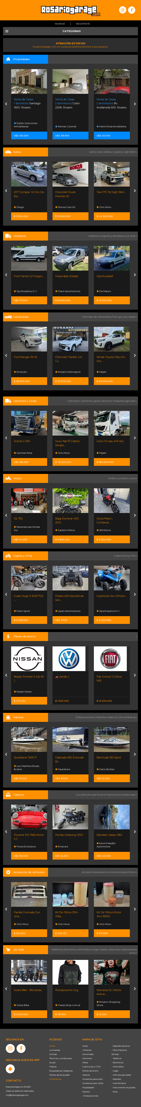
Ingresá (60, 23)
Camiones (87, 1058)
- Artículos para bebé (121, 1075)
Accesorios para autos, (95, 872)
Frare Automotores (67, 291)
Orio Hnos (104, 207)
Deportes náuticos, (106, 717)
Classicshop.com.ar (67, 1005)
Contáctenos (55, 1079)
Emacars (20, 372)
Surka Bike (21, 1005)
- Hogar (115, 1071)
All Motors (104, 530)
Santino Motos (65, 530)
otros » (133, 952)
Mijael (101, 372)
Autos (85, 1046)
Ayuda (52, 1062)
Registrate (83, 23)
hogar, (96, 949)
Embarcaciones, (85, 717)
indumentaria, (129, 949)
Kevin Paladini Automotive (106, 845)
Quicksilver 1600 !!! (25, 757)
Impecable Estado (66, 276)
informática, (85, 949)
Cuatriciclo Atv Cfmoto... (112, 596)
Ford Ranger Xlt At (25, 357)
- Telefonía (116, 1058)
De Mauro (104, 291)
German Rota (23, 452)
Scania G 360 (22, 441)
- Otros (115, 1091)
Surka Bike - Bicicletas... (28, 990)
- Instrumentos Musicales (123, 1087)
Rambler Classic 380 (109, 835)
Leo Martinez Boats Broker (26, 767)
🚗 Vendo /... (62, 676)
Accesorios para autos (92, 1079)
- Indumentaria (119, 1083)
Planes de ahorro (90, 1071)
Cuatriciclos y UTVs (91, 1066)
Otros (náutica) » (127, 717)
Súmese (53, 1054)
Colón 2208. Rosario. (67, 103)
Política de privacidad (59, 1075)
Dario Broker (106, 769)
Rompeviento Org (66, 990)
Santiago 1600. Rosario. (27, 103)
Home (52, 1046)
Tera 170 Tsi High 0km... (111, 192)
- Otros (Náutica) (119, 1050)
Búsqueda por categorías (61, 1071)
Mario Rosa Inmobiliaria (111, 126)
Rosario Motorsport (68, 372)
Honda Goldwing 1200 (69, 835)
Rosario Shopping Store (108, 1003)
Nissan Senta (22, 691)
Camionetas (88, 1054)
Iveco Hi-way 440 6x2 (110, 441)
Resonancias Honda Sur (27, 528)
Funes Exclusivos (25, 846)
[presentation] (6, 104)
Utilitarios (86, 1050)
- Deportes (116, 1079)
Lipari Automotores (67, 610)
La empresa (54, 1050)
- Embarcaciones (90, 1096)
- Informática (118, 1066)
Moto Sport (22, 610)
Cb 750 (18, 518)
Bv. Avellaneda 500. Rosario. (112, 103)
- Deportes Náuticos (121, 1046)
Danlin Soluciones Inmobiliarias (25, 125)
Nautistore (62, 769)
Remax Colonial (65, 126)
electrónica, (70, 949)
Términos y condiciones (60, 1058)
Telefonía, (57, 949)
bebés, (104, 949)
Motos (85, 1062)
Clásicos (86, 1075)
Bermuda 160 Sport (109, 757)
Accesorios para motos (122, 872)
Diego (19, 207)
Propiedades (88, 1087)
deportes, (115, 949)
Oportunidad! (105, 276)
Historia (52, 1066)
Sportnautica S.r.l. (25, 291)
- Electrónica (117, 1062)
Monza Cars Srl (65, 207)
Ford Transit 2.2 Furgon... (29, 276)
